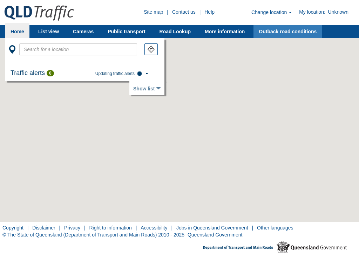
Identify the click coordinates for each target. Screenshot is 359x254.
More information (225, 31)
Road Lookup (175, 31)
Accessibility (154, 228)
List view (48, 31)
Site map (153, 12)
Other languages (275, 228)
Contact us (184, 12)
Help (209, 12)
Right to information (110, 228)
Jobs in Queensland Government (212, 228)
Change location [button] (271, 12)
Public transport (126, 31)
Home (17, 31)
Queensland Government (215, 235)
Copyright (12, 228)
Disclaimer (43, 228)
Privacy (72, 228)
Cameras (83, 31)
